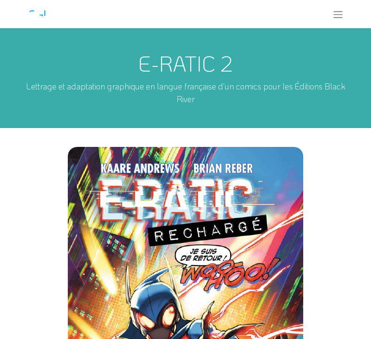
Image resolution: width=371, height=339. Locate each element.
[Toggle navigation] (338, 14)
